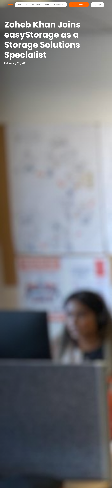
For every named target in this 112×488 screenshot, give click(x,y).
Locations (47, 5)
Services (20, 5)
